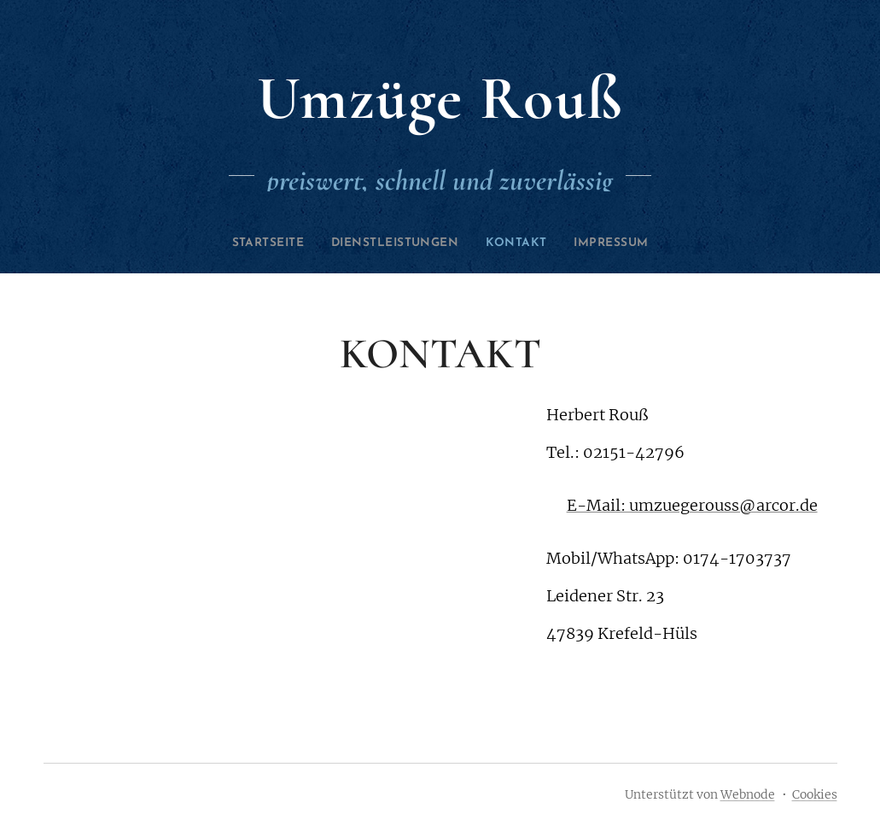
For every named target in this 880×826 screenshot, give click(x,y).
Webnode (747, 794)
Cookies (814, 794)
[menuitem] (253, 243)
